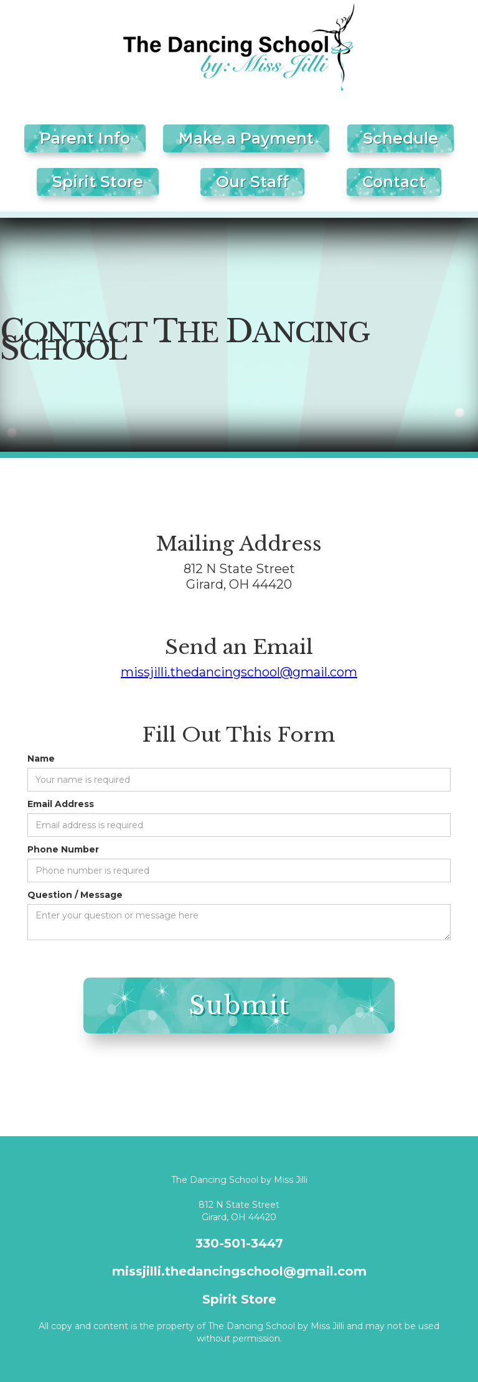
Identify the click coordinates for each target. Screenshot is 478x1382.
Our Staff (252, 181)
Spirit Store (97, 181)
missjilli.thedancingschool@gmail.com (239, 672)
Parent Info (85, 138)
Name (41, 758)
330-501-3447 (239, 1243)
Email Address (60, 804)
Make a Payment (246, 138)
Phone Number (63, 849)
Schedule (400, 138)
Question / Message (75, 894)
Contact (394, 181)
